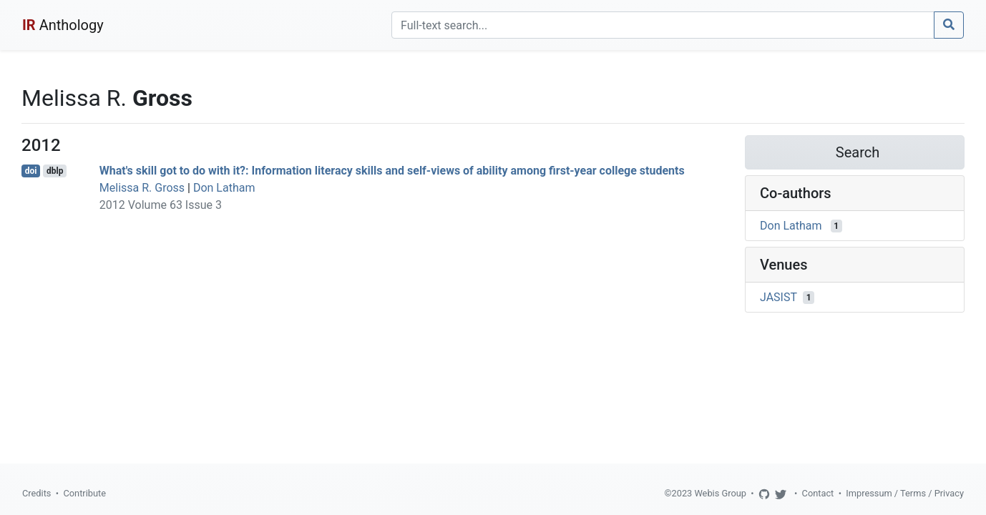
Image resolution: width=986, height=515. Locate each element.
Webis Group (720, 493)
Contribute (84, 493)
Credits (36, 493)
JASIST (778, 297)
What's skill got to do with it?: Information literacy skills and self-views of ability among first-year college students (392, 170)
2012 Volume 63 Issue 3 (160, 205)
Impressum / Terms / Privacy (905, 493)
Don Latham (224, 188)
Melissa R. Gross (142, 188)
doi (31, 171)
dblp (55, 171)
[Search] (662, 25)
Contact (818, 493)
